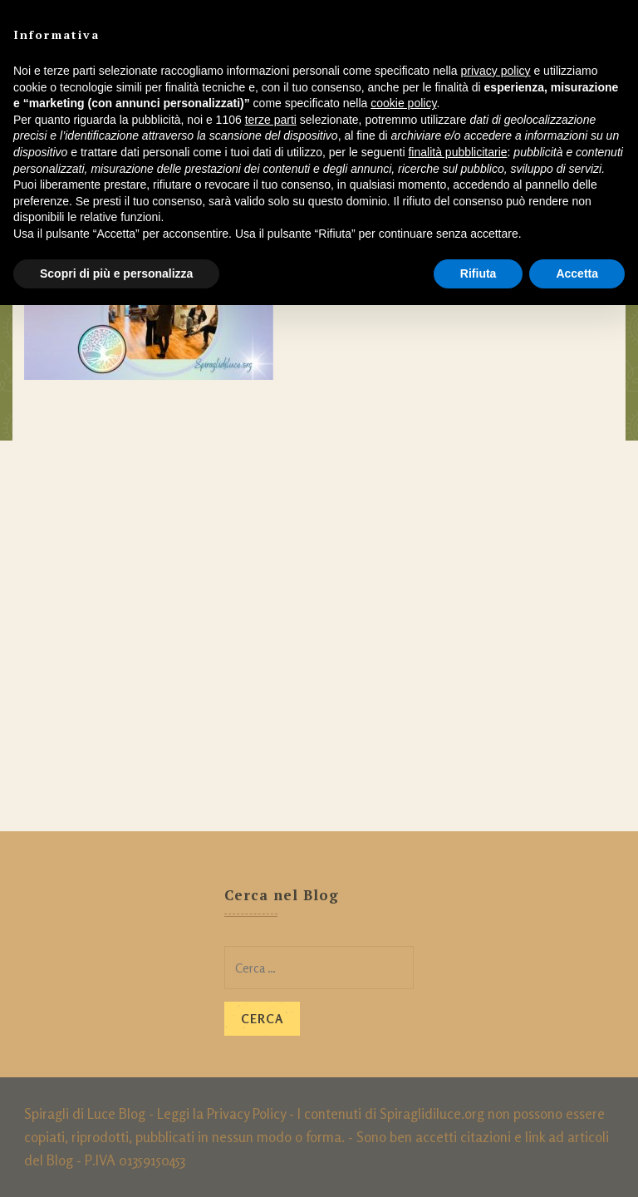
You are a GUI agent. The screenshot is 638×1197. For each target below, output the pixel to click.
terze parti (271, 119)
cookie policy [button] (403, 103)
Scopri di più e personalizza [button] (116, 273)
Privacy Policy (246, 1113)
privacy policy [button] (496, 70)
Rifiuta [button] (478, 273)
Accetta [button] (577, 273)
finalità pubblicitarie (457, 152)
